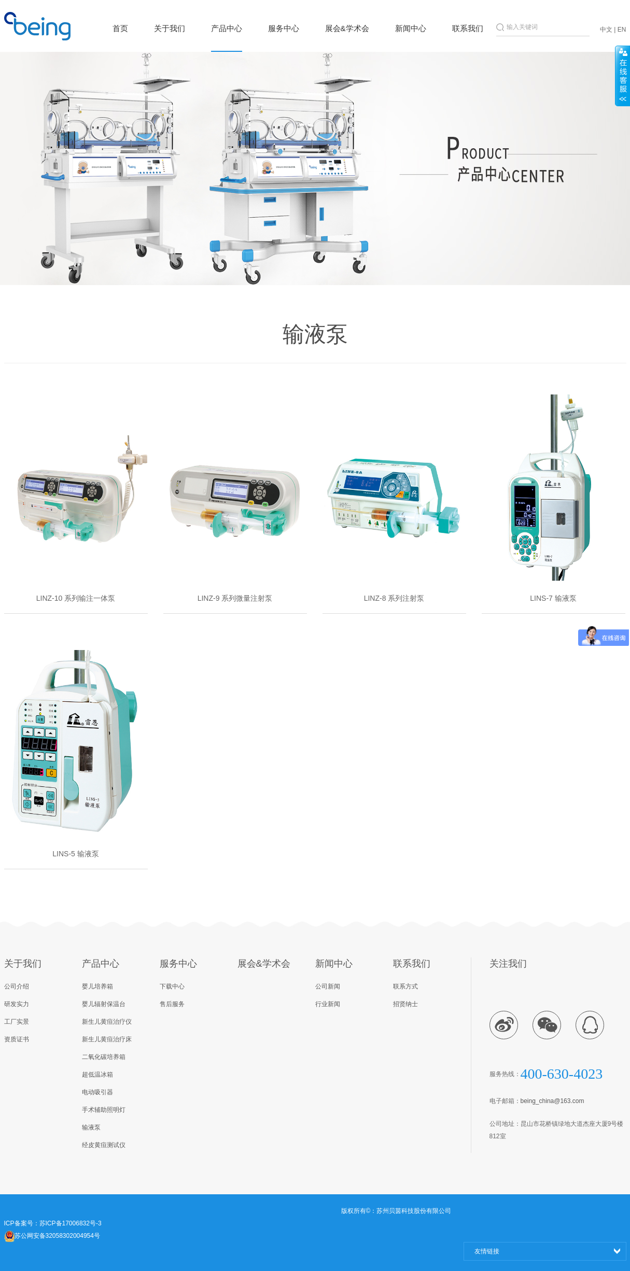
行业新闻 (327, 1004)
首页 (120, 28)
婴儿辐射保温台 (103, 1004)
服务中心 (283, 28)
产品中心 (226, 28)
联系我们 (467, 28)
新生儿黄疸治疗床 (107, 1039)
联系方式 (405, 986)
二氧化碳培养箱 (103, 1057)
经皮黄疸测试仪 (103, 1145)
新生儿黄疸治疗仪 (107, 1021)
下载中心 (172, 986)
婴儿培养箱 (97, 986)
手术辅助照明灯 (103, 1109)
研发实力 (16, 1004)
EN (622, 29)
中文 (606, 29)
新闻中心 (410, 28)
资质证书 (16, 1039)
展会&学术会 (347, 28)
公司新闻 (327, 986)
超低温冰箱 (97, 1074)
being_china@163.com (552, 1101)
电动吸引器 (97, 1092)
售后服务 (172, 1004)
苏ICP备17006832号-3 (70, 1223)
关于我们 (169, 28)
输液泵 (91, 1127)
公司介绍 (16, 986)
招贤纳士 (405, 1004)
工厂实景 (16, 1021)
